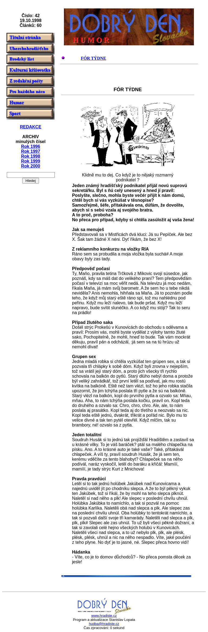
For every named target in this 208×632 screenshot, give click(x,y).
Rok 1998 (30, 156)
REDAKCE (30, 127)
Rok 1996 (30, 146)
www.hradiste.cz (104, 616)
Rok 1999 (30, 161)
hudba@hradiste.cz (104, 624)
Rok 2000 (30, 166)
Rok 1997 (30, 151)
